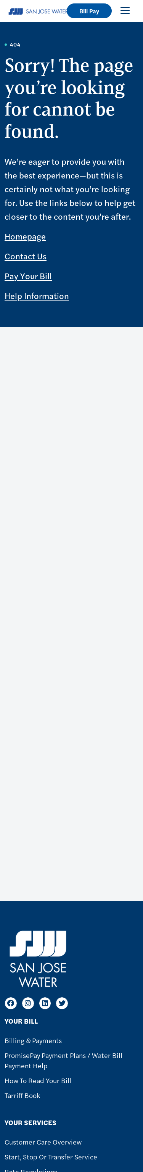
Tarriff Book (22, 1095)
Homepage (25, 236)
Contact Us (26, 256)
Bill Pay (89, 10)
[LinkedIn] (45, 1003)
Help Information (37, 295)
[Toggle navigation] (125, 10)
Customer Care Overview (43, 1141)
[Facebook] (11, 1003)
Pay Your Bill (28, 276)
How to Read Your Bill (38, 1080)
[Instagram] (28, 1003)
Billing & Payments (33, 1040)
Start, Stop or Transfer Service (51, 1156)
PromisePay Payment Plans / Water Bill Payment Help (63, 1060)
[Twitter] (62, 1003)
